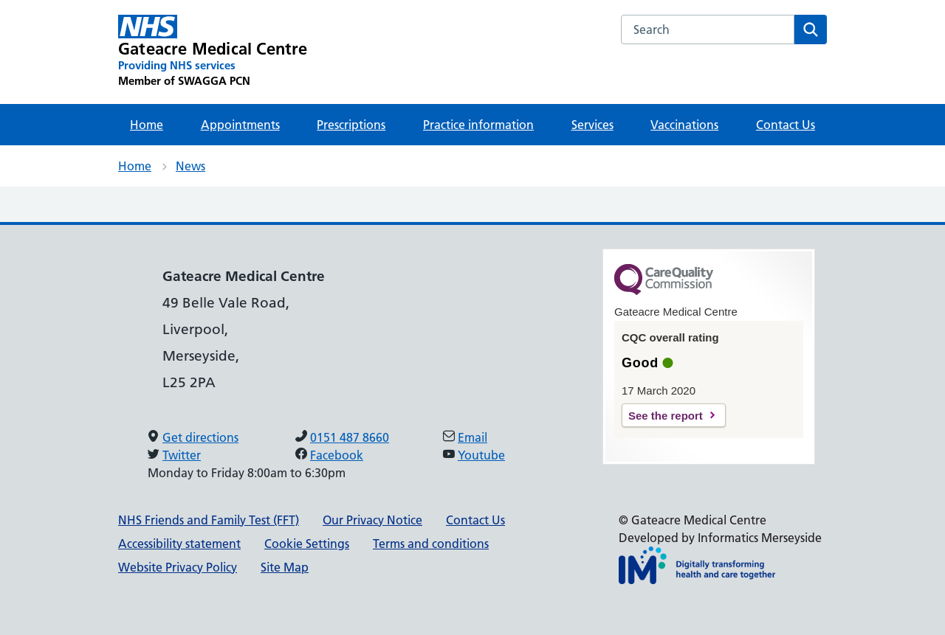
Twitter (181, 455)
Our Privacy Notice (372, 520)
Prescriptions (351, 124)
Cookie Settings (306, 543)
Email (472, 437)
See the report (665, 415)
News (190, 166)
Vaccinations (684, 124)
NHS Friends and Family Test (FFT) (208, 520)
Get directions (200, 437)
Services (592, 124)
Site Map (285, 567)
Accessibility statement (179, 543)
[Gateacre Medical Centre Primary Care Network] (213, 52)
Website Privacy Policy (177, 567)
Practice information (478, 124)
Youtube (481, 455)
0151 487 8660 (349, 437)
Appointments (240, 124)
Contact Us (785, 124)
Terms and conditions (431, 543)
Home (146, 124)
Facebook (336, 455)
